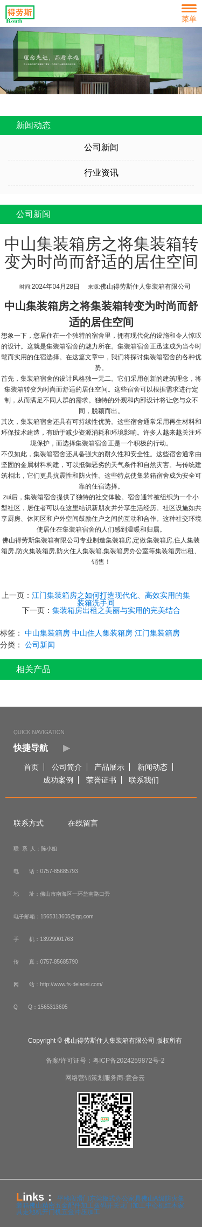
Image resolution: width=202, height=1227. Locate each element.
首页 (31, 767)
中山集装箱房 (36, 306)
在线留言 (83, 823)
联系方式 (28, 823)
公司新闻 (100, 147)
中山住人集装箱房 (102, 633)
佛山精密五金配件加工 (61, 1205)
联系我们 (144, 780)
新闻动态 (152, 767)
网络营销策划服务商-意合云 (105, 1078)
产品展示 (109, 767)
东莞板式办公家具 (115, 1198)
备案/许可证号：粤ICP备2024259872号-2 (105, 1060)
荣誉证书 (101, 780)
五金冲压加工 (80, 1212)
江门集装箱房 (156, 633)
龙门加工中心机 (142, 1205)
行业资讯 (100, 172)
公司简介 (67, 767)
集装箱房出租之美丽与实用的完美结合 (116, 610)
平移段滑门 (73, 1198)
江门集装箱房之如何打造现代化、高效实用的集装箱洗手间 (110, 599)
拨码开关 (107, 1205)
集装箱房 (159, 540)
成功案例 (58, 780)
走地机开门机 (42, 1212)
